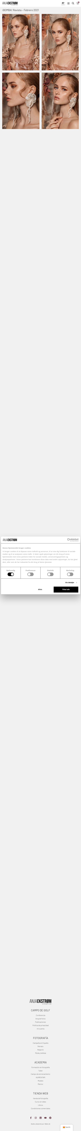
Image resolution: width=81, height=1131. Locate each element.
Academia (63, 4)
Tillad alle (66, 589)
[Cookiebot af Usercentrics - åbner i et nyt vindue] (68, 540)
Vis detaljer (69, 582)
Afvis (40, 589)
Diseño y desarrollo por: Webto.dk (40, 1124)
